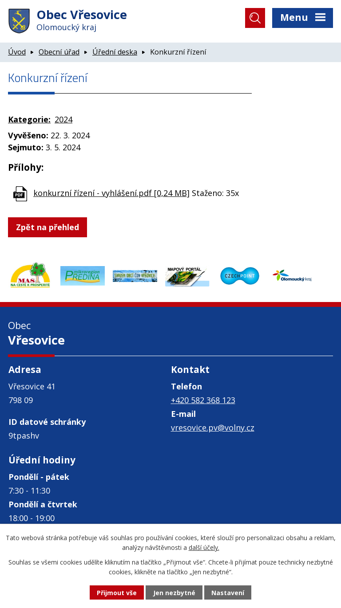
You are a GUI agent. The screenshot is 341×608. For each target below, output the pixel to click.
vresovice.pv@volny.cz (212, 427)
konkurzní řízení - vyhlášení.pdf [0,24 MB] (111, 193)
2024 (63, 119)
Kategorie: (29, 119)
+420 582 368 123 (203, 400)
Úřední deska (114, 52)
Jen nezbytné (174, 592)
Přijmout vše (117, 592)
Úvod (17, 52)
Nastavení (227, 592)
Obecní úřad (59, 52)
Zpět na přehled (47, 227)
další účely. (204, 547)
